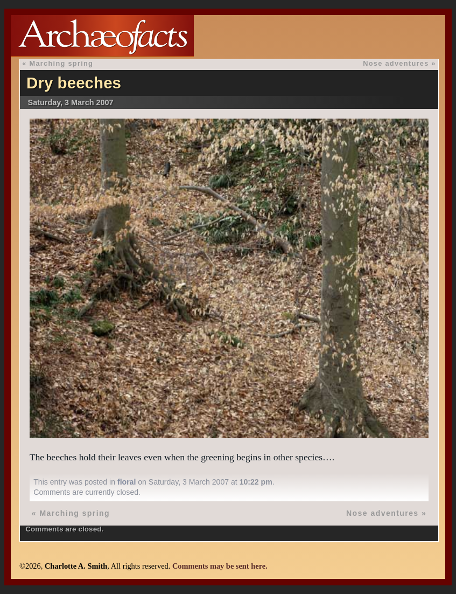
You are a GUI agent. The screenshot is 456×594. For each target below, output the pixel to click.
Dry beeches (73, 83)
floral (126, 482)
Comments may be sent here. (220, 566)
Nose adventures (396, 63)
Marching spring (61, 63)
